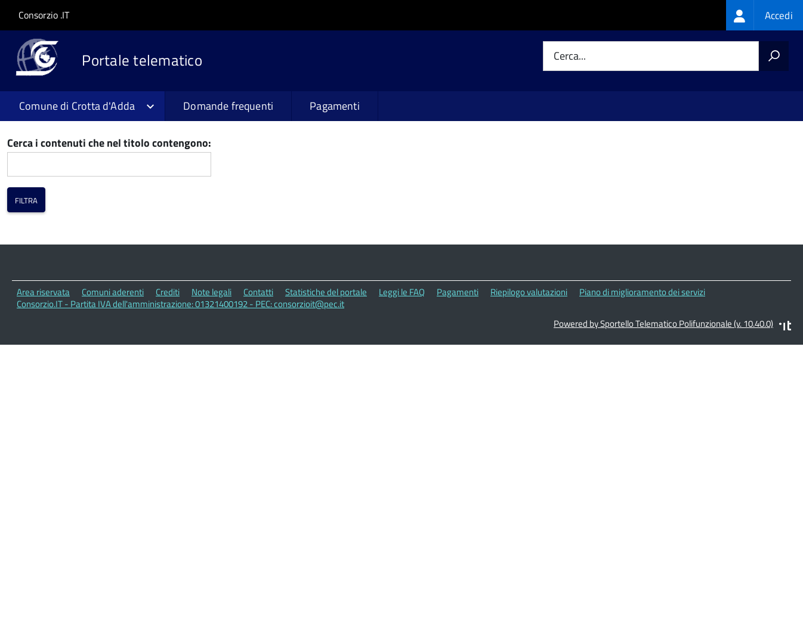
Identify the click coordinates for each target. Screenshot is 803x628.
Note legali (211, 365)
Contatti (258, 365)
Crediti (168, 365)
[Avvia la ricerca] (774, 56)
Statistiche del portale (326, 365)
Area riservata (43, 365)
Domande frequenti (228, 106)
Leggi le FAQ (402, 365)
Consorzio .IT (43, 15)
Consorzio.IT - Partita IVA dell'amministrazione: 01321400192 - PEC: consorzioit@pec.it (180, 378)
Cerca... (570, 56)
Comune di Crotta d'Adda (77, 106)
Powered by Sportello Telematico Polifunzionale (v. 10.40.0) (663, 397)
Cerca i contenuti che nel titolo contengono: (109, 217)
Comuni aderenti (113, 365)
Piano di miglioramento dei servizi (642, 365)
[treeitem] (764, 15)
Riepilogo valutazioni (528, 365)
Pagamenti (335, 106)
